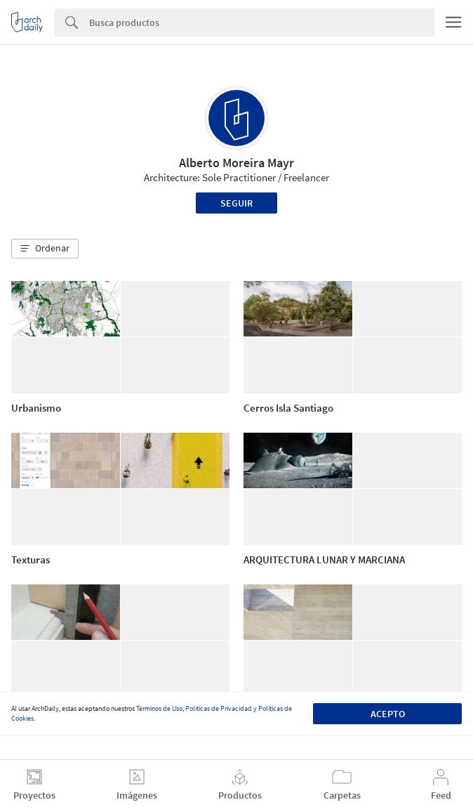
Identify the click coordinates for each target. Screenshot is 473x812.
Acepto (388, 713)
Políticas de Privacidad (218, 708)
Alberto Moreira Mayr (236, 163)
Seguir (236, 203)
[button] (45, 248)
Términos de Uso (159, 708)
